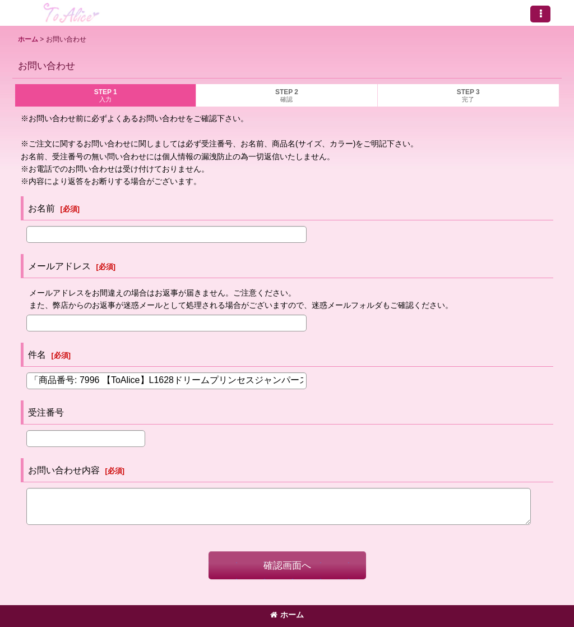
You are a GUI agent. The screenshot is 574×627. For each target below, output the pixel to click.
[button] (540, 14)
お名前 (41, 208)
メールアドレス (59, 266)
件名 (37, 354)
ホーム (287, 614)
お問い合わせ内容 (64, 470)
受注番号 (46, 412)
